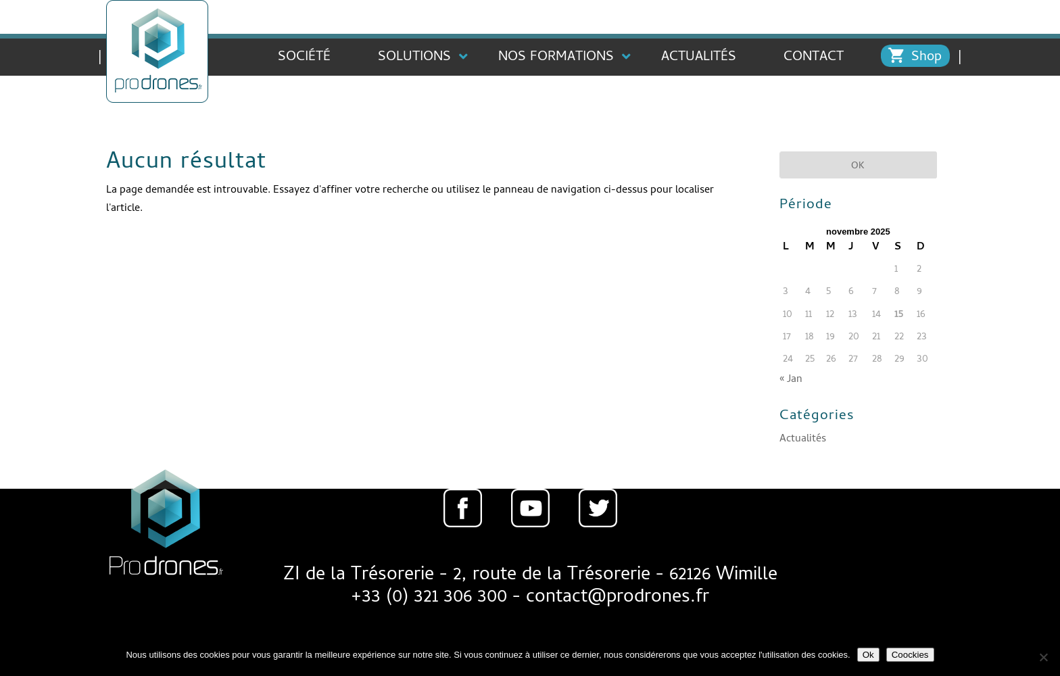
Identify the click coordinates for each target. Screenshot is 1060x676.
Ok (868, 655)
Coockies (910, 655)
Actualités (802, 439)
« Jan (790, 380)
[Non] (1043, 657)
